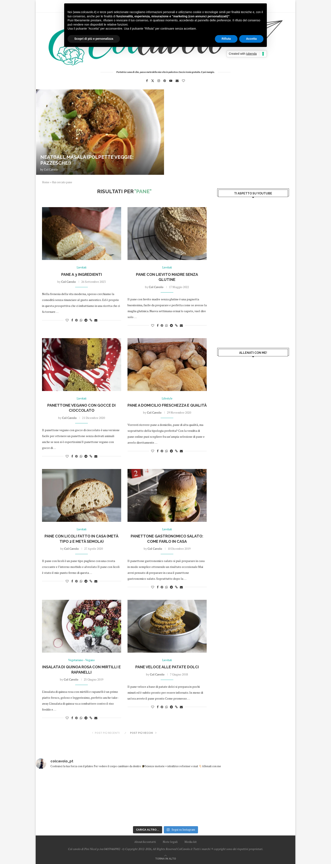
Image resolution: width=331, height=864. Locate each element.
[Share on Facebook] (72, 320)
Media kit (190, 842)
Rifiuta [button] (226, 38)
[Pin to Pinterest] (76, 320)
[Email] (177, 80)
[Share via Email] (95, 320)
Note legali (170, 842)
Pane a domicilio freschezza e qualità (167, 405)
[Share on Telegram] (85, 320)
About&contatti (145, 842)
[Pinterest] (164, 80)
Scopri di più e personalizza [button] (93, 38)
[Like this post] (67, 320)
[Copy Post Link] (91, 320)
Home (45, 182)
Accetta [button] (251, 38)
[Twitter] (152, 80)
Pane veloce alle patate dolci (167, 667)
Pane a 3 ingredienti (81, 274)
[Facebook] (147, 80)
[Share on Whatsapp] (81, 320)
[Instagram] (158, 80)
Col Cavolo (51, 169)
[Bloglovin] (183, 80)
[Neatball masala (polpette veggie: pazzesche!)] (100, 132)
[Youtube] (170, 80)
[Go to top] (165, 858)
